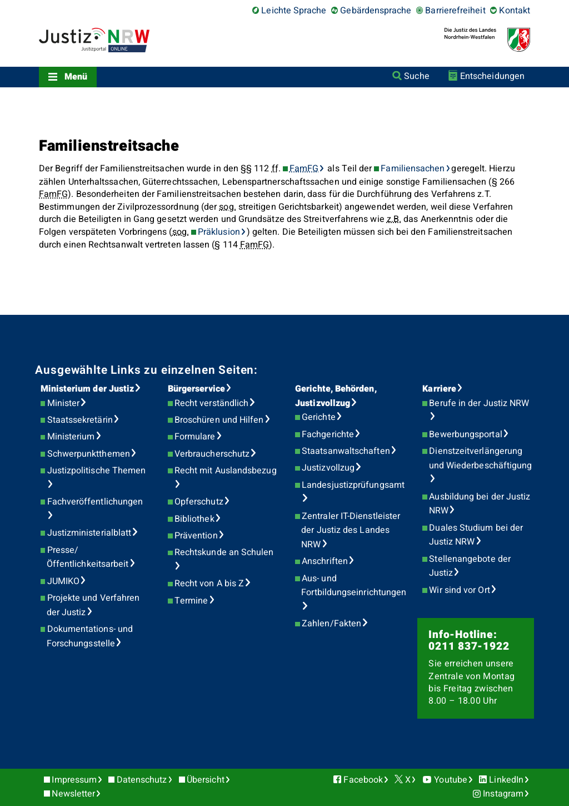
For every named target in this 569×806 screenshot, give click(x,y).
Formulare (195, 436)
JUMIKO (63, 581)
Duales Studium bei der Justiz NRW (476, 535)
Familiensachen (413, 168)
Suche (416, 76)
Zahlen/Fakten (331, 623)
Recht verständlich (211, 403)
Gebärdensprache (375, 10)
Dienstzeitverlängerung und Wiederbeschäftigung (480, 458)
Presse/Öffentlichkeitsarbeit (88, 557)
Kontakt (514, 10)
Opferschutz (198, 501)
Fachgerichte (328, 434)
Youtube (450, 780)
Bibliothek (194, 519)
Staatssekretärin (80, 420)
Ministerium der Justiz (87, 388)
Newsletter (73, 793)
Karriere (439, 388)
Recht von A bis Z (209, 583)
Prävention (196, 535)
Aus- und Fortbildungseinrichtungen (353, 586)
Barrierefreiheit (455, 10)
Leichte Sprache (293, 10)
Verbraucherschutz (211, 454)
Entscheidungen (492, 76)
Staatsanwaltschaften (346, 451)
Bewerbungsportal (465, 434)
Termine (191, 600)
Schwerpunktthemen (88, 454)
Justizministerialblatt (89, 533)
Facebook (363, 780)
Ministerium (71, 436)
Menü (75, 76)
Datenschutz (142, 780)
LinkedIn (506, 780)
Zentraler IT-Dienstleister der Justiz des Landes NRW (350, 530)
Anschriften (325, 561)
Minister (63, 403)
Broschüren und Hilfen (219, 420)
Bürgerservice (196, 388)
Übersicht (205, 780)
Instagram (503, 793)
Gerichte (319, 417)
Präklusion (219, 232)
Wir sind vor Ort (459, 590)
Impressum (74, 780)
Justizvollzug (328, 467)
